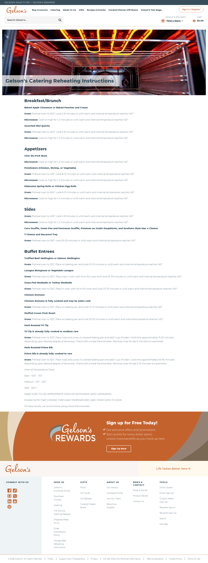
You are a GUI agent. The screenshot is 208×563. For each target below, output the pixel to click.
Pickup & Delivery (176, 17)
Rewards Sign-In (167, 507)
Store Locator (166, 487)
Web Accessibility (155, 559)
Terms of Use (194, 559)
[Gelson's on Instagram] (9, 496)
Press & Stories (140, 490)
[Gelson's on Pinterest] (9, 507)
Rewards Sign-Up (168, 513)
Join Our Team (114, 498)
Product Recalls (140, 496)
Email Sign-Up (167, 493)
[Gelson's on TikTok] (15, 491)
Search (163, 518)
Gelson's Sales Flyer (17, 2)
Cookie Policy (175, 559)
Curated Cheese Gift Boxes (123, 10)
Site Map (164, 524)
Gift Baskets (86, 498)
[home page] (16, 10)
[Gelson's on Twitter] (15, 496)
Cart (199, 17)
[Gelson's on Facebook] (9, 490)
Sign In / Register (191, 9)
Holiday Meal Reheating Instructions (60, 544)
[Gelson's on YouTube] (15, 501)
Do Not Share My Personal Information (122, 559)
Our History (112, 487)
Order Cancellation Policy (60, 531)
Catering (55, 10)
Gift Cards (85, 493)
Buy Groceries (40, 10)
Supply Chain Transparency (72, 559)
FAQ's (50, 559)
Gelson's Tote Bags (151, 10)
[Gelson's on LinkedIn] (9, 501)
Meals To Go (69, 10)
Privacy (94, 559)
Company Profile (115, 493)
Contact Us (138, 501)
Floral (83, 487)
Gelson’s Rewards (44, 2)
